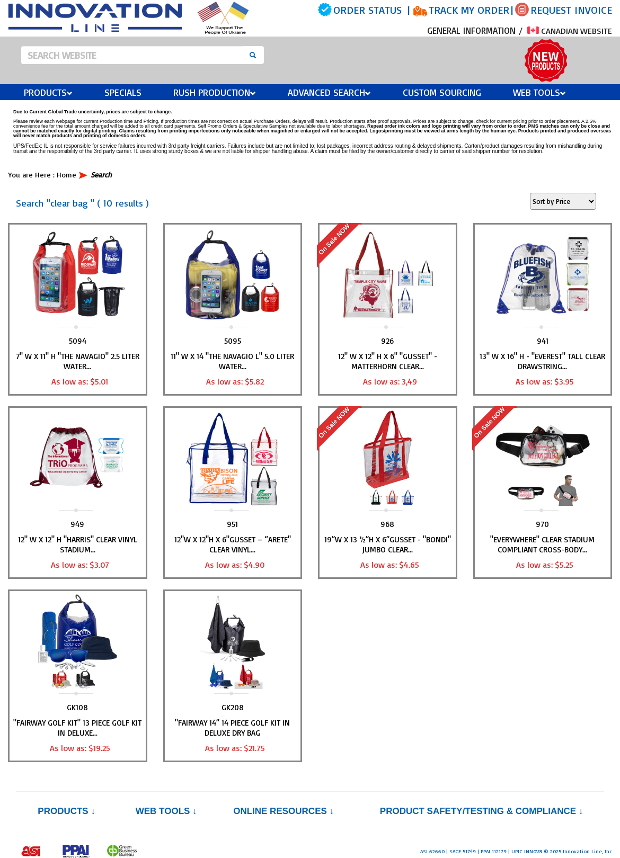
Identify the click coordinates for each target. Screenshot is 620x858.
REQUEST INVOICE (571, 9)
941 (542, 341)
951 (232, 524)
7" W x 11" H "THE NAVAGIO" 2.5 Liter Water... (77, 361)
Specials (122, 92)
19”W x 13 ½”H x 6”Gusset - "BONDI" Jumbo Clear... (387, 544)
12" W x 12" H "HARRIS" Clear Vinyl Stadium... (77, 544)
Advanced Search (329, 92)
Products (48, 92)
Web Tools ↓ (166, 811)
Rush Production (214, 92)
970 (542, 524)
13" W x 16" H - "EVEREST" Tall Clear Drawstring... (542, 361)
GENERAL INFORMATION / (476, 30)
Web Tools (539, 92)
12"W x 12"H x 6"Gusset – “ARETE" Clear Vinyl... (232, 544)
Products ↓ (66, 811)
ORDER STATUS (367, 9)
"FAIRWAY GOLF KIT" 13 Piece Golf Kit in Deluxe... (77, 728)
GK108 (77, 707)
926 (387, 341)
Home (66, 174)
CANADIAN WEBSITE (569, 30)
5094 (77, 341)
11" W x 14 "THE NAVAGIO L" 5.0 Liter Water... (232, 361)
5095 (232, 341)
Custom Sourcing (442, 92)
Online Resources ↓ (283, 811)
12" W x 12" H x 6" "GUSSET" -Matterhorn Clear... (387, 361)
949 (77, 524)
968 (387, 524)
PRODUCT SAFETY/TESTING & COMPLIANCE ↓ (481, 811)
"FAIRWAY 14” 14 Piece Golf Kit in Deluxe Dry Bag (232, 728)
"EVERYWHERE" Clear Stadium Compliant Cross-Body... (542, 544)
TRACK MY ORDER (469, 9)
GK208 (233, 707)
